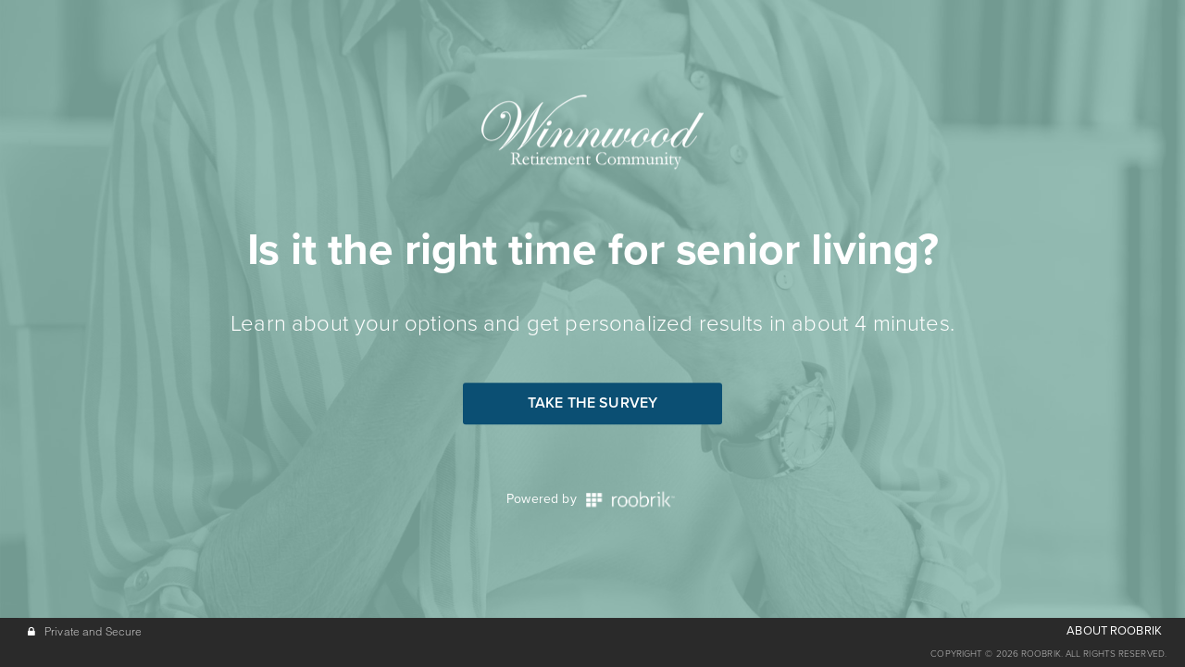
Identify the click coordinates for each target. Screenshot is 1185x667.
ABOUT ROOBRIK (1114, 630)
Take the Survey (592, 403)
